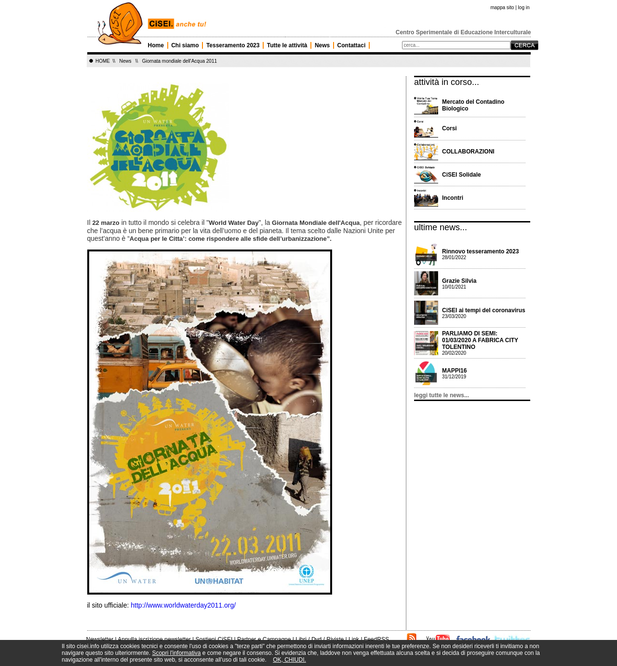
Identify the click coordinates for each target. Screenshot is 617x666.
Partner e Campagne (264, 639)
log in (524, 7)
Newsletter (100, 639)
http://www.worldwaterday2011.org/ (183, 605)
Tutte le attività (287, 45)
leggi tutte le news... (441, 395)
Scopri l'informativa (176, 653)
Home (156, 45)
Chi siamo (185, 45)
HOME (102, 61)
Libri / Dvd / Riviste (319, 639)
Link (354, 639)
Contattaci (351, 45)
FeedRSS (376, 639)
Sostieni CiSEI (214, 639)
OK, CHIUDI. (289, 659)
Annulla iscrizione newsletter (154, 639)
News (322, 45)
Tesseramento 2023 (233, 45)
